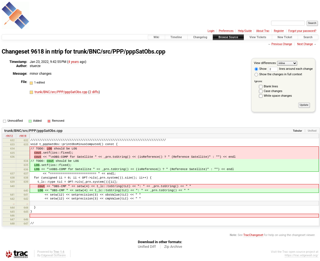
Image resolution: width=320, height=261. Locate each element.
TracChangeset (253, 235)
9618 (37, 51)
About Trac (262, 30)
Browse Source (228, 37)
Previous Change (282, 44)
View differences (265, 63)
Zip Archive (173, 247)
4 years (73, 62)
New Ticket (285, 37)
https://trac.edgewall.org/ (301, 255)
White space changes (278, 96)
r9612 (9, 135)
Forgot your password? (302, 30)
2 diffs (94, 92)
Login (211, 30)
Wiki (156, 37)
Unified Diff (147, 247)
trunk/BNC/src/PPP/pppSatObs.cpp (119, 51)
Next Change (305, 44)
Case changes (273, 91)
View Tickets (258, 37)
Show (261, 69)
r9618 (23, 135)
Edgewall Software (53, 255)
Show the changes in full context (278, 74)
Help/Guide (245, 30)
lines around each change (290, 69)
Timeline (176, 37)
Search (308, 37)
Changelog (200, 37)
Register (279, 30)
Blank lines (271, 86)
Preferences (226, 30)
